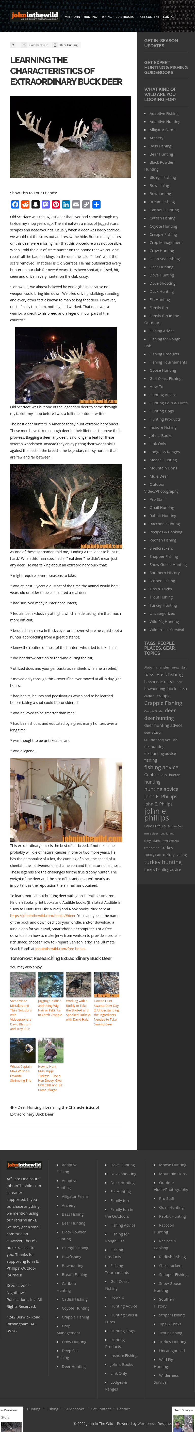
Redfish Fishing (163, 540)
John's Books (161, 435)
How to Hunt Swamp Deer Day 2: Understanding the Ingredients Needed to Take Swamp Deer (106, 1012)
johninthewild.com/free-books (60, 948)
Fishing (106, 17)
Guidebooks (125, 17)
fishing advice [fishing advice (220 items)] (161, 767)
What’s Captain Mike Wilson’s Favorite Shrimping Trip (20, 1073)
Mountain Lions (163, 467)
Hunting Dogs (162, 410)
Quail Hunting (162, 507)
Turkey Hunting (163, 605)
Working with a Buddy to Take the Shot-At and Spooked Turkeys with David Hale (78, 1009)
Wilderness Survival (167, 629)
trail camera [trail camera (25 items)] (171, 841)
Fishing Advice (162, 330)
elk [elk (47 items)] (175, 739)
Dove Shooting (162, 283)
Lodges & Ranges (165, 451)
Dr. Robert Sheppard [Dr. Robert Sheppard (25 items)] (157, 740)
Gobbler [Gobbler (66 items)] (151, 774)
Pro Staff (157, 499)
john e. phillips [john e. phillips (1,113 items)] (156, 814)
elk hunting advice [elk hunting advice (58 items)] (160, 753)
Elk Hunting (160, 299)
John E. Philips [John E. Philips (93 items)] (158, 804)
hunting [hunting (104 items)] (152, 782)
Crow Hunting (162, 250)
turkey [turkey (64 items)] (167, 847)
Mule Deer (159, 476)
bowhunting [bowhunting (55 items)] (154, 688)
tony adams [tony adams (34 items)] (152, 841)
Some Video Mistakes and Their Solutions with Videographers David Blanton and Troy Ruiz (20, 1014)
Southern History (165, 572)
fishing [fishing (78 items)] (150, 760)
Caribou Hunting (164, 209)
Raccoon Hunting (165, 523)
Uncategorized (162, 613)
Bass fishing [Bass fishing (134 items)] (169, 674)
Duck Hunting (162, 291)
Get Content (149, 17)
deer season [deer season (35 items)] (153, 732)
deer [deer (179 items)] (170, 710)
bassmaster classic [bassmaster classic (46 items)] (159, 681)
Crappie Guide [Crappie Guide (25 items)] (153, 711)
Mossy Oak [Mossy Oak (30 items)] (175, 826)
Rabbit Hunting (163, 515)
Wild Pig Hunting (164, 621)
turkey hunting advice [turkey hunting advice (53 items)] (162, 869)
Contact (169, 17)
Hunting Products (165, 419)
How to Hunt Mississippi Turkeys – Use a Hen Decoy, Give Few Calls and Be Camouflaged (50, 1077)
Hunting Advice (163, 394)
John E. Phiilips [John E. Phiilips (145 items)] (160, 796)
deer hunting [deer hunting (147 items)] (159, 718)
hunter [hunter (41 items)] (174, 775)
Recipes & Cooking (166, 531)
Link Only (158, 443)
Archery (156, 137)
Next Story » (183, 1410)
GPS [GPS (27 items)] (164, 775)
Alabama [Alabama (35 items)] (150, 667)
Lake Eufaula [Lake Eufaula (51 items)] (155, 826)
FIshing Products (164, 353)
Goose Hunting (163, 370)
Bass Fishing (160, 145)
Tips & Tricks (161, 588)
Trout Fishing (161, 597)
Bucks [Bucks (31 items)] (182, 689)
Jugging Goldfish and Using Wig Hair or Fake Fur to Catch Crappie (50, 1007)
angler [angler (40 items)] (164, 667)
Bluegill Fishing (163, 177)
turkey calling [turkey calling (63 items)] (175, 854)
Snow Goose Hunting (168, 564)
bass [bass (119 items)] (149, 674)
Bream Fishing (162, 201)
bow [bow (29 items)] (180, 682)
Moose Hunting (163, 459)
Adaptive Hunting (165, 121)
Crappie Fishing (163, 234)
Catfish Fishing (162, 217)
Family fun (159, 307)
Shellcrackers (161, 548)
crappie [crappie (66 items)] (164, 696)
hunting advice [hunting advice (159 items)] (161, 789)
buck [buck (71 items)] (171, 688)
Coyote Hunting (163, 226)
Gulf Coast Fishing (165, 378)
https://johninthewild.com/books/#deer (42, 915)
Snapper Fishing (164, 556)
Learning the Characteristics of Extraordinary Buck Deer (67, 71)
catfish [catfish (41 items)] (149, 696)
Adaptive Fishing (164, 113)
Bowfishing (159, 185)
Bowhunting (160, 193)
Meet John (72, 17)
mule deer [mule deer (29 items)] (151, 833)
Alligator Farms (163, 129)
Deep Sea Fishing (165, 258)
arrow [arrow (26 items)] (175, 667)
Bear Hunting (161, 154)
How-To (156, 386)
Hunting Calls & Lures (169, 402)
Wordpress (147, 1422)
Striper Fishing (162, 580)
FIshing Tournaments (168, 362)
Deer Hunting (69, 45)
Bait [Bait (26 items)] (184, 667)
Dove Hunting (162, 274)
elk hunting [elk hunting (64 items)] (154, 746)
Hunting (90, 17)
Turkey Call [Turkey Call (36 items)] (152, 855)
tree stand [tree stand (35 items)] (151, 848)
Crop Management (166, 242)
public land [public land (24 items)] (167, 833)
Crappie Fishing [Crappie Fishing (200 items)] (163, 703)
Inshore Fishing (163, 427)
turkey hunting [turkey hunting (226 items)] (163, 861)
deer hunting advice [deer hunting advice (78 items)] (163, 725)
